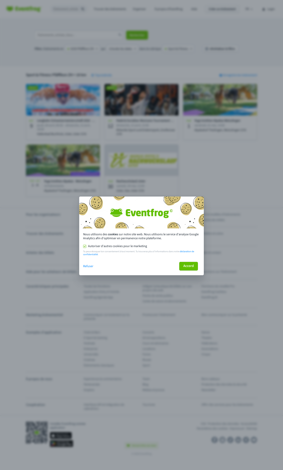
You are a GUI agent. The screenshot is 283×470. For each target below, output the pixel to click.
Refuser (88, 266)
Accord (188, 265)
